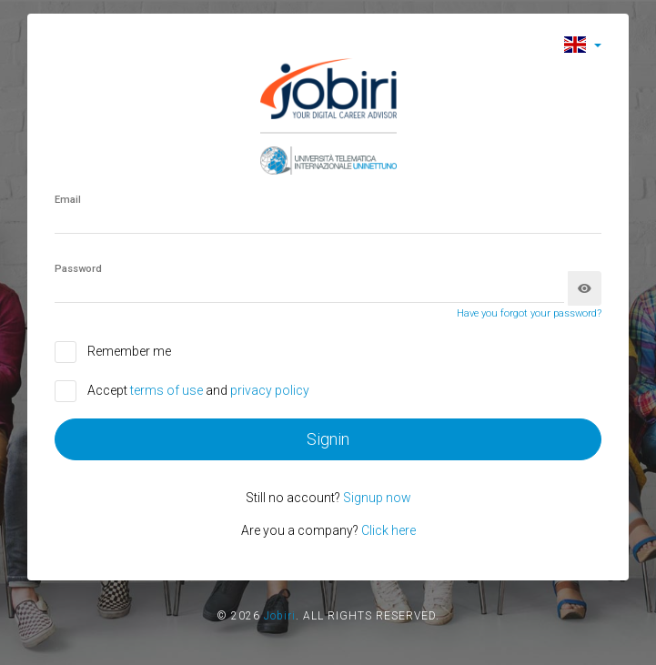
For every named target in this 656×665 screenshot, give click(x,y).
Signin (328, 438)
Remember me (129, 351)
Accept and (198, 390)
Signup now (377, 497)
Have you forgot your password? (529, 313)
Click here (388, 530)
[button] (582, 44)
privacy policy (269, 390)
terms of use (168, 390)
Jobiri (280, 616)
